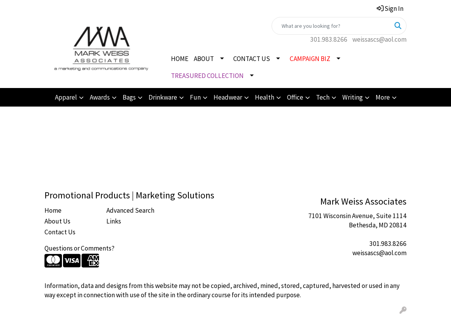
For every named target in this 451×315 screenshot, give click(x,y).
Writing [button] (352, 97)
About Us (57, 221)
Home (53, 210)
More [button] (383, 97)
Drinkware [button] (163, 97)
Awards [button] (100, 97)
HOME (179, 58)
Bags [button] (129, 97)
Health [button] (264, 97)
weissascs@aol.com (379, 39)
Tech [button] (323, 97)
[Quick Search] (331, 26)
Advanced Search (130, 210)
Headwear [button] (228, 97)
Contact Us (59, 232)
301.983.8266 (328, 39)
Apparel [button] (66, 97)
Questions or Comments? (79, 248)
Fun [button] (195, 97)
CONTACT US (251, 58)
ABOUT (204, 58)
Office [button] (295, 97)
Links (113, 221)
